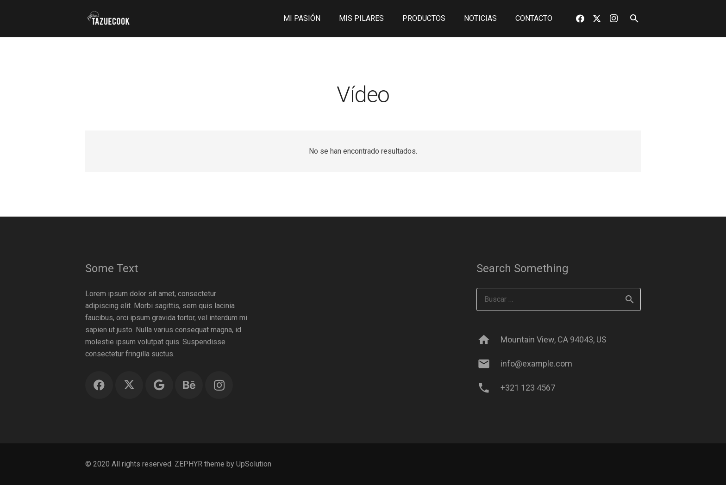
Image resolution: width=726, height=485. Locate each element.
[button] (634, 18)
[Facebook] (580, 18)
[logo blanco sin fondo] (108, 19)
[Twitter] (596, 18)
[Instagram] (613, 18)
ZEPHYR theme (200, 464)
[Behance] (189, 385)
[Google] (159, 385)
